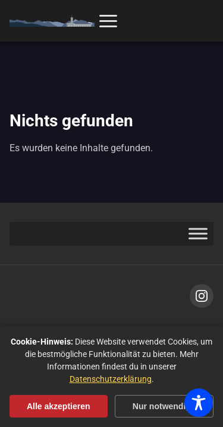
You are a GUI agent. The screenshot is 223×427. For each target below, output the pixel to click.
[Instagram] (201, 296)
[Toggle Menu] (198, 234)
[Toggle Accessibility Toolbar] (198, 402)
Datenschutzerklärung (111, 379)
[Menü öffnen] (108, 21)
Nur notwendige (164, 406)
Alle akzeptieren (58, 406)
